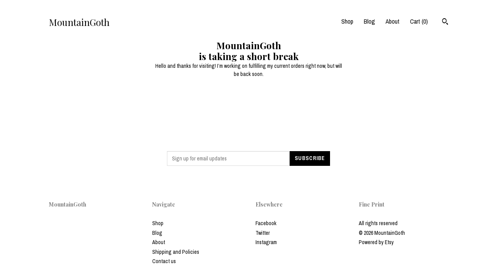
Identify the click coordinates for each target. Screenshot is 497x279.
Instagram (266, 242)
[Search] (445, 22)
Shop (347, 21)
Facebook (265, 223)
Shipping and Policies (175, 251)
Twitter (262, 232)
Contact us (164, 261)
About (393, 21)
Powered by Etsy (376, 242)
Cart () (419, 21)
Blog (369, 21)
